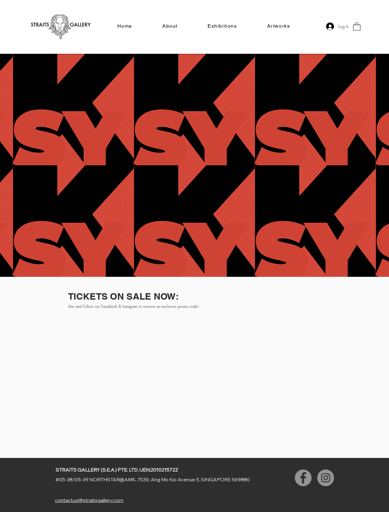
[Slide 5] (205, 150)
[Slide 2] (189, 150)
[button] (356, 26)
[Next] (355, 110)
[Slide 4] (200, 150)
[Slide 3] (194, 150)
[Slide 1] (183, 150)
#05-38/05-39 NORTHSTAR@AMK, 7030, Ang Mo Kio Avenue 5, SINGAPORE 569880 (153, 479)
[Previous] (34, 110)
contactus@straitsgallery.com (89, 500)
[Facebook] (303, 477)
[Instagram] (325, 477)
